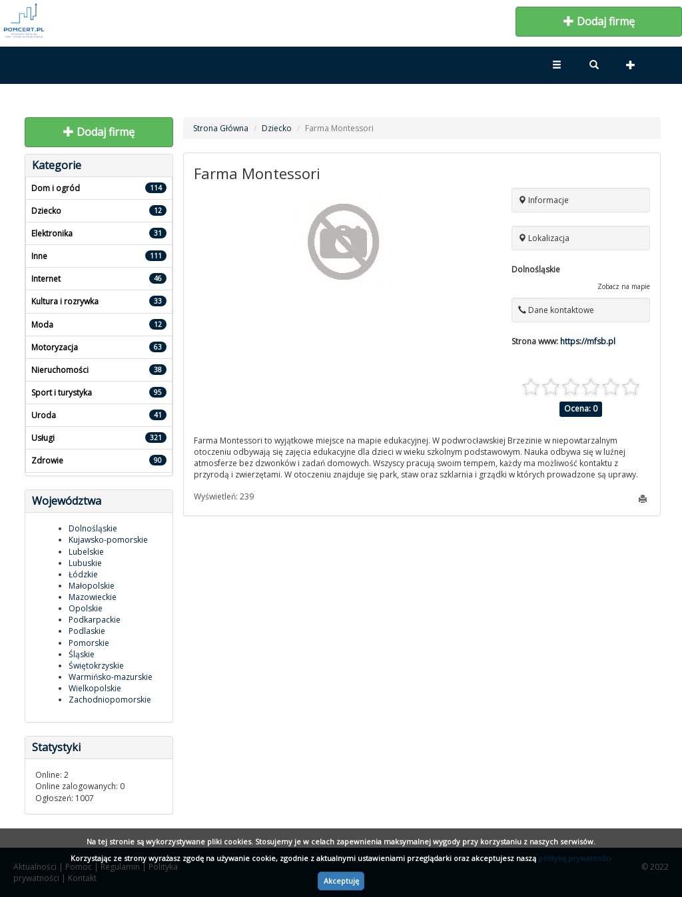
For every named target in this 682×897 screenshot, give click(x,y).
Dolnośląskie (93, 528)
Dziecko (277, 128)
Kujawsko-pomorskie (108, 539)
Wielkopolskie (95, 688)
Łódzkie (83, 574)
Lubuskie (85, 563)
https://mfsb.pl (587, 341)
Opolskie (86, 608)
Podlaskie (87, 631)
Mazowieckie (93, 597)
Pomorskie (89, 643)
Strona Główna (220, 128)
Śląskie (82, 654)
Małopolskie (92, 585)
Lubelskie (86, 551)
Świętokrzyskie (96, 665)
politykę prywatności (574, 858)
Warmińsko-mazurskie (111, 677)
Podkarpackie (95, 619)
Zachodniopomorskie (110, 699)
